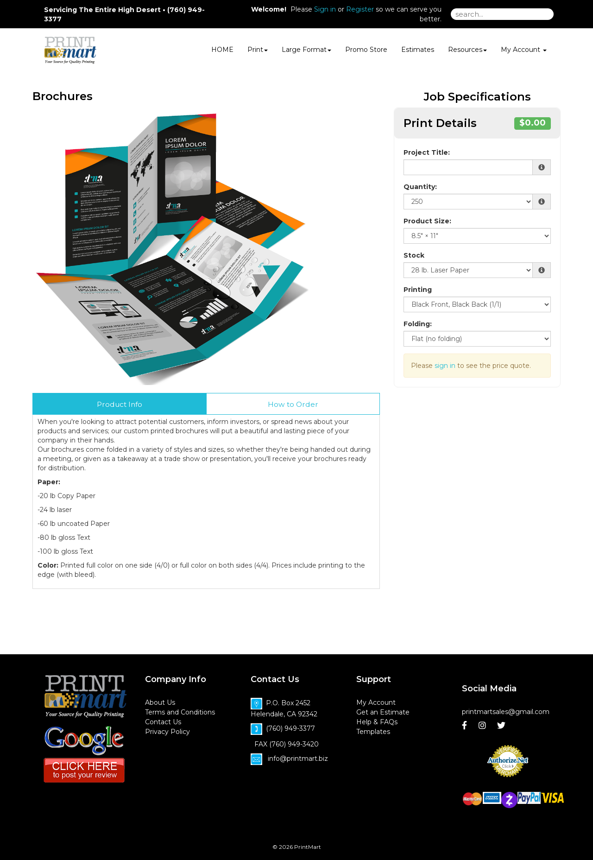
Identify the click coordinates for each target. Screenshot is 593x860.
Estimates (417, 49)
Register (360, 9)
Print (257, 49)
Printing (418, 289)
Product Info (119, 404)
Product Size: (427, 221)
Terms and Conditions (180, 712)
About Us (160, 702)
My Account (376, 702)
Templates (373, 731)
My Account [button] (524, 49)
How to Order (293, 404)
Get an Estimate (383, 712)
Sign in (325, 9)
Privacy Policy (167, 731)
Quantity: (420, 187)
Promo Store (366, 49)
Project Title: (427, 152)
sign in (445, 365)
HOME (222, 49)
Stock (414, 255)
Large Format (306, 49)
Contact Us (163, 722)
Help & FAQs (376, 722)
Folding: (418, 324)
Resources (467, 49)
